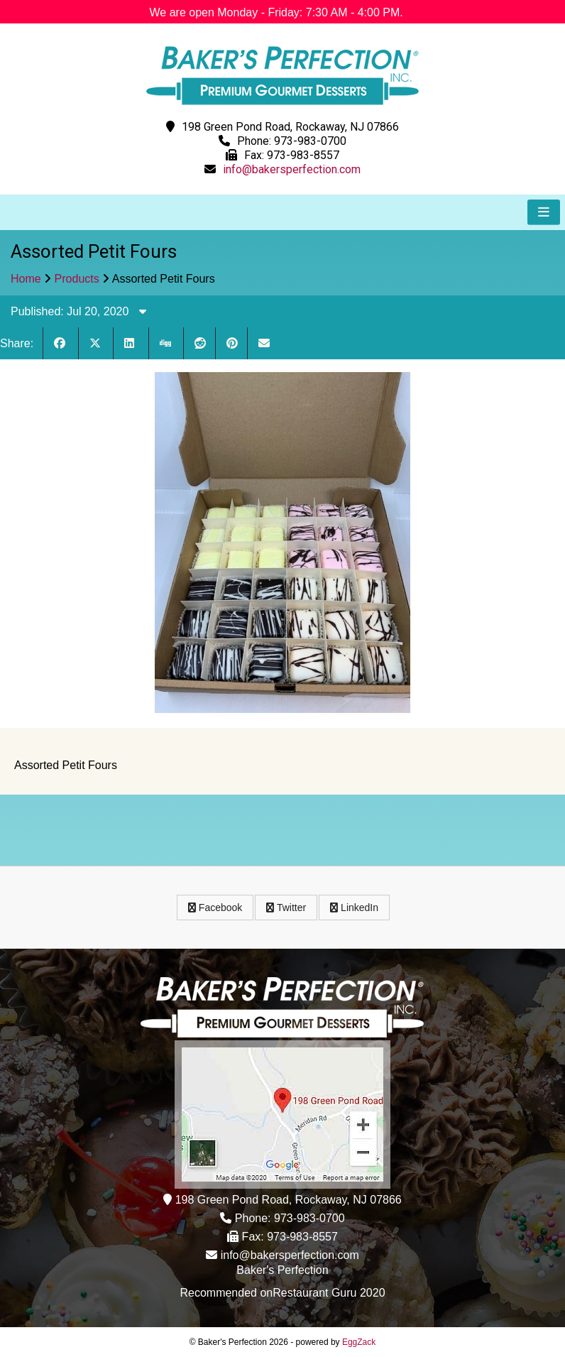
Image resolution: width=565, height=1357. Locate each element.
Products (77, 279)
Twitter (286, 907)
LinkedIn (354, 907)
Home (26, 279)
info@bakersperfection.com (292, 169)
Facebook (215, 907)
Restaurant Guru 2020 (329, 1293)
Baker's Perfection (282, 1270)
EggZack (358, 1342)
